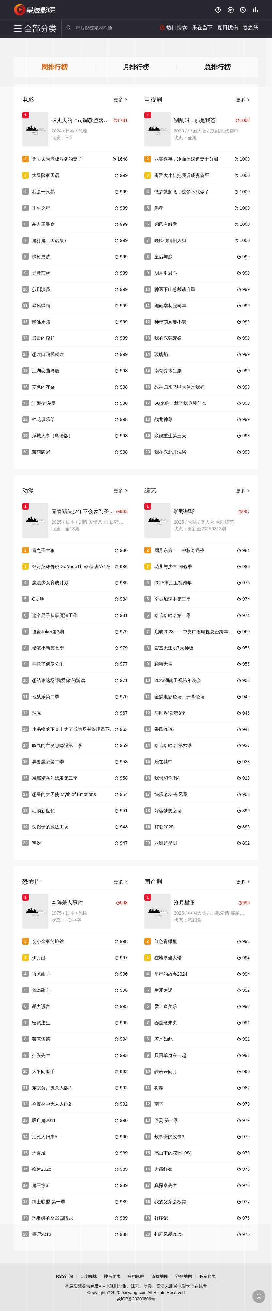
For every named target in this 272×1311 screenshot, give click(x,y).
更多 (121, 98)
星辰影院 (35, 10)
